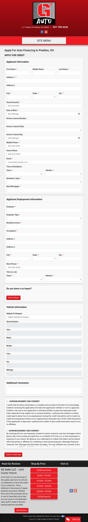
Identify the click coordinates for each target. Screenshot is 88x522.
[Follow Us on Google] (46, 32)
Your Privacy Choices (57, 516)
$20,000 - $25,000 (44, 491)
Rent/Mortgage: (12, 186)
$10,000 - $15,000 (44, 481)
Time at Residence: (14, 167)
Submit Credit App (13, 455)
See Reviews (21, 510)
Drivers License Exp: (14, 134)
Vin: (8, 362)
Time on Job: (11, 272)
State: (35, 93)
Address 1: (10, 77)
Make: (8, 338)
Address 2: (10, 85)
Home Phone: (12, 150)
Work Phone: (11, 264)
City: (8, 93)
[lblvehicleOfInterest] (44, 317)
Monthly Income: (13, 223)
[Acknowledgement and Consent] (7, 401)
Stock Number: (12, 322)
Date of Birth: (11, 110)
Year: (8, 330)
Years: (9, 170)
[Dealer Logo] (44, 13)
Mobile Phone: (12, 142)
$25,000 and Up (44, 497)
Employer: (10, 207)
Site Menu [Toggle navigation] (44, 40)
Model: (9, 346)
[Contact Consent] (7, 430)
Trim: (8, 354)
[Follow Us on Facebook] (42, 32)
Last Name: (63, 69)
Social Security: (12, 102)
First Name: (11, 69)
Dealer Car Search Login (29, 516)
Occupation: (11, 231)
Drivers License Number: (16, 118)
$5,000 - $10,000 (44, 475)
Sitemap (47, 516)
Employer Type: (12, 215)
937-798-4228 (60, 27)
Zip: (60, 93)
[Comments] (44, 390)
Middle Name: (38, 69)
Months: (49, 170)
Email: (8, 158)
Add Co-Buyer (13, 298)
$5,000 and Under (44, 470)
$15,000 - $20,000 (44, 486)
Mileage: (9, 370)
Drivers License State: (15, 126)
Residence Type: (13, 178)
